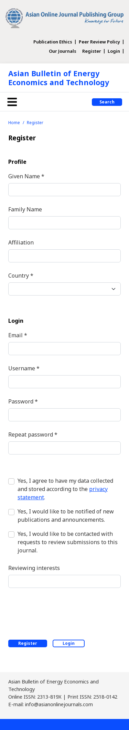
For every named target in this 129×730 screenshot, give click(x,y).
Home (14, 123)
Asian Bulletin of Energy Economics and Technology (58, 77)
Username (24, 368)
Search (107, 102)
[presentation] (60, 612)
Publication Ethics (52, 42)
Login (114, 51)
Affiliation (21, 242)
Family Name (25, 209)
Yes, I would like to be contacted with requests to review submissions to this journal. (68, 542)
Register (91, 51)
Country (20, 275)
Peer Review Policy (99, 42)
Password (23, 401)
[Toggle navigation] (12, 101)
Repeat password (32, 434)
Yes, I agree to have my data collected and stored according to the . (65, 489)
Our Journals (62, 51)
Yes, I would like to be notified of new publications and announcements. (66, 515)
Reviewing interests (34, 568)
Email (17, 335)
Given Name (26, 176)
